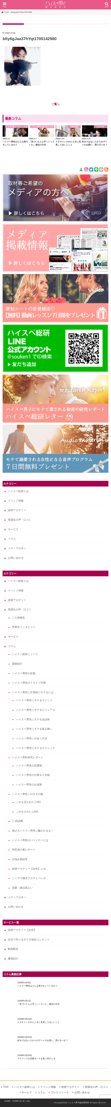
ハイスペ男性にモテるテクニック (35, 747)
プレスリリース (60, 1092)
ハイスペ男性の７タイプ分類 (29, 682)
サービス (13, 529)
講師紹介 (17, 663)
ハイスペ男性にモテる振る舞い (34, 728)
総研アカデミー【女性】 (22, 929)
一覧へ (55, 103)
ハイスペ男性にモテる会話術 (33, 719)
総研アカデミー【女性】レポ (29, 868)
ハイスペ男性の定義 (23, 673)
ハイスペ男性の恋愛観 (29, 765)
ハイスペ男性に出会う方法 (31, 738)
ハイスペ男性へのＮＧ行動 (27, 794)
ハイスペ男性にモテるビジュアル (35, 709)
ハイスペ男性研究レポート (27, 757)
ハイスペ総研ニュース (25, 654)
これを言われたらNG (28, 802)
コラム (12, 538)
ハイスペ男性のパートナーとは (30, 840)
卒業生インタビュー (23, 626)
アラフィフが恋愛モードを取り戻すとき (36, 1058)
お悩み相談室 (20, 859)
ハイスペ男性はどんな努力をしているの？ (37, 986)
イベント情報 (16, 500)
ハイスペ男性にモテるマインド (34, 700)
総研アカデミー (17, 510)
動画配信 (13, 948)
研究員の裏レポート (23, 849)
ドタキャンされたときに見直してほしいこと (38, 1022)
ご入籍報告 (18, 617)
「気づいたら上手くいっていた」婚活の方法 (38, 1004)
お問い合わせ (16, 557)
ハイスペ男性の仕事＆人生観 (33, 774)
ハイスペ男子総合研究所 (78, 1103)
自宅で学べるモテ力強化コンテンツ (28, 939)
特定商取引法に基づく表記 (21, 1101)
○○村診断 (17, 820)
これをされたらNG (27, 811)
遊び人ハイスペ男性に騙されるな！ (33, 830)
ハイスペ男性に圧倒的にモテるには (33, 692)
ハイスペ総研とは (18, 491)
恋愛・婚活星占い (22, 887)
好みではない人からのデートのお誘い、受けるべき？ (42, 1040)
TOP (6, 1086)
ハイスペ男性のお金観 (29, 784)
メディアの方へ (17, 548)
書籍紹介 (13, 958)
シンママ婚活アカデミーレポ (29, 878)
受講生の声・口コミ (19, 519)
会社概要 (7, 1101)
